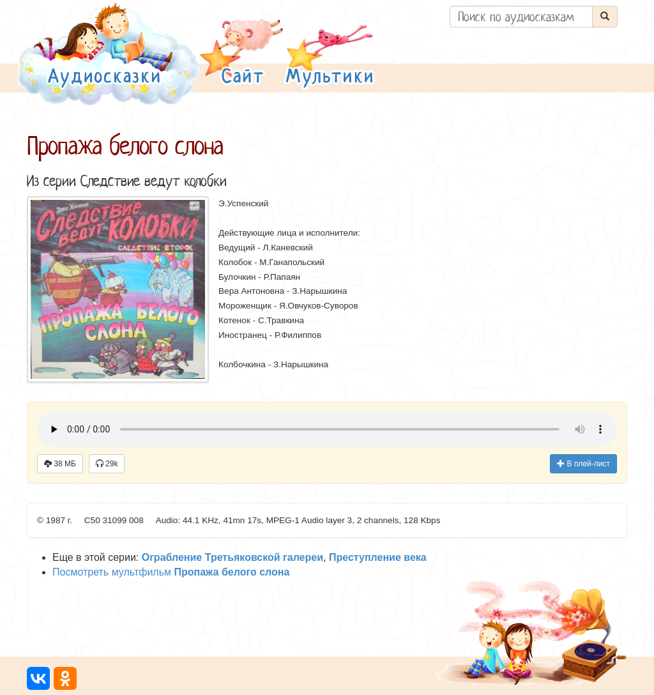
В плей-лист (583, 463)
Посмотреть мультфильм (170, 572)
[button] (241, 53)
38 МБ (60, 463)
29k (107, 463)
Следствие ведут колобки (153, 181)
